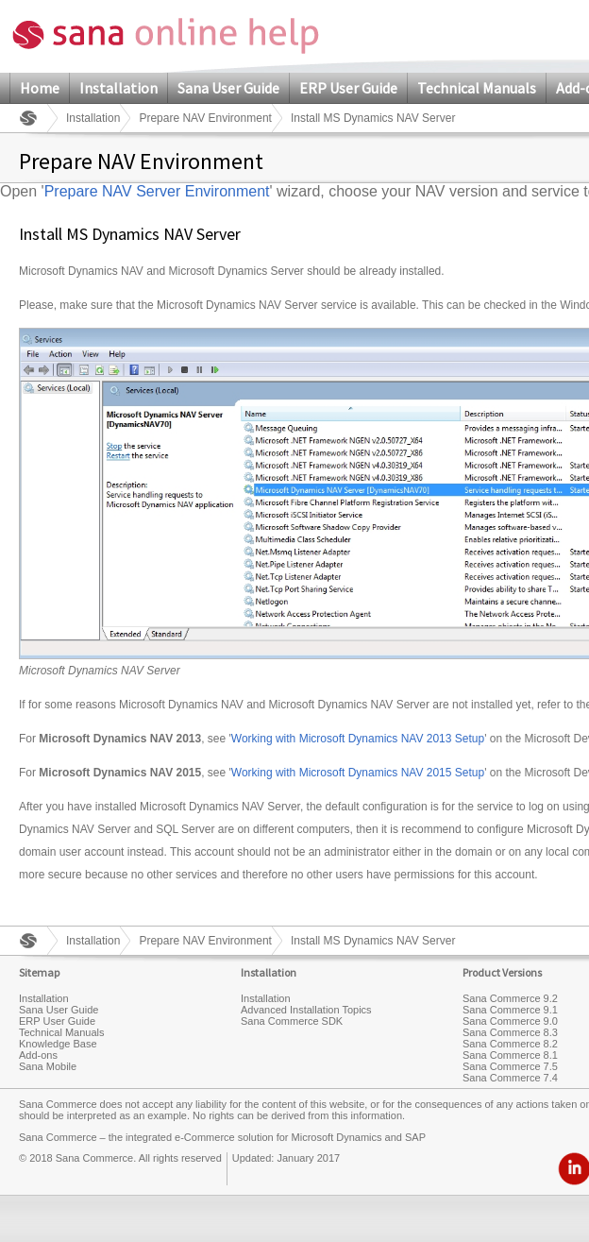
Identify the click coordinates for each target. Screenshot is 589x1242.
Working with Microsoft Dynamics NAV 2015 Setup (357, 772)
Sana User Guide (228, 87)
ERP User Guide (348, 87)
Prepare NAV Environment (205, 118)
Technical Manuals (476, 87)
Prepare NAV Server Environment (157, 191)
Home (39, 87)
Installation (118, 87)
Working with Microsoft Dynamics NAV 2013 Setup (357, 738)
